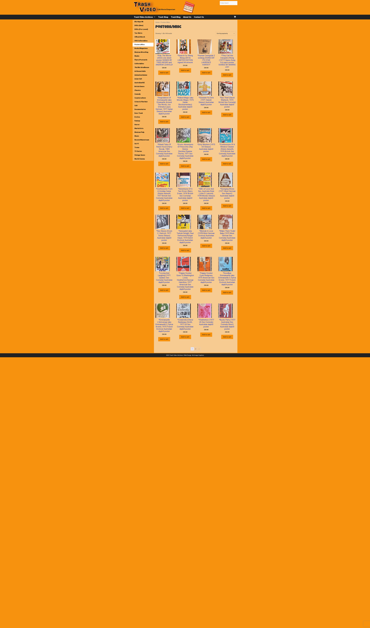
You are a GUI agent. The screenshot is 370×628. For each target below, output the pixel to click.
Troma (137, 147)
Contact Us (199, 17)
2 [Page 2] (195, 349)
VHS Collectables (141, 41)
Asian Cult (138, 79)
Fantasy (137, 121)
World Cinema (140, 159)
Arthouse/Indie (140, 71)
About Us (187, 17)
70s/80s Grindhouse (142, 67)
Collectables (139, 64)
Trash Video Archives (145, 17)
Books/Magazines (141, 48)
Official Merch (140, 37)
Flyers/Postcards (141, 60)
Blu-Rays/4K (139, 22)
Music (137, 136)
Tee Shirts (138, 33)
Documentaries (140, 109)
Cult (136, 105)
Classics (138, 90)
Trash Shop (163, 17)
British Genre (139, 86)
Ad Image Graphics (198, 355)
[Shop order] (225, 33)
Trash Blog (175, 17)
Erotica (137, 117)
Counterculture (140, 98)
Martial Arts (139, 128)
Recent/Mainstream (142, 140)
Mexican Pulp (139, 132)
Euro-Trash (139, 113)
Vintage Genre (140, 155)
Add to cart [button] (164, 73)
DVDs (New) (139, 25)
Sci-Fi (137, 144)
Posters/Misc (140, 44)
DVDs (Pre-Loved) (141, 29)
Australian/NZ (140, 83)
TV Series (138, 151)
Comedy (138, 94)
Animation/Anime (141, 75)
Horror (137, 125)
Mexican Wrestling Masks (141, 54)
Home (157, 22)
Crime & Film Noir (141, 102)
